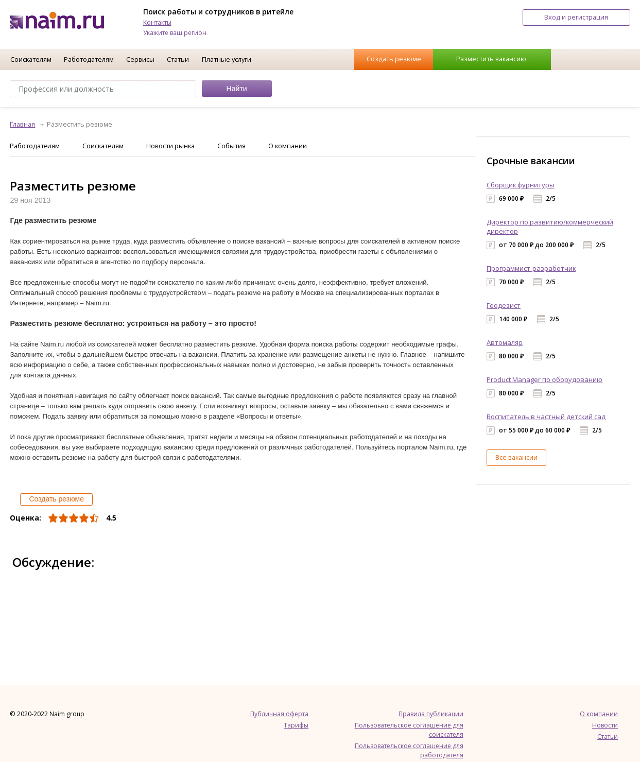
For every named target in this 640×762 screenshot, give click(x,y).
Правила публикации (431, 713)
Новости (605, 725)
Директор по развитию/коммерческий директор (550, 226)
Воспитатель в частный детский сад (546, 416)
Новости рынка (170, 145)
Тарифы (296, 725)
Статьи (178, 59)
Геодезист (504, 305)
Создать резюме (394, 58)
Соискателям (30, 59)
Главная (22, 124)
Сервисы (140, 59)
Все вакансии (516, 457)
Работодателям (89, 59)
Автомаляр (505, 342)
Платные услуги (226, 59)
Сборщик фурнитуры (521, 184)
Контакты (157, 22)
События (231, 145)
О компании (287, 145)
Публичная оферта (279, 713)
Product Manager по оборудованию (544, 379)
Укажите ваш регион (174, 32)
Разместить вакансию (491, 58)
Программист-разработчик (531, 268)
